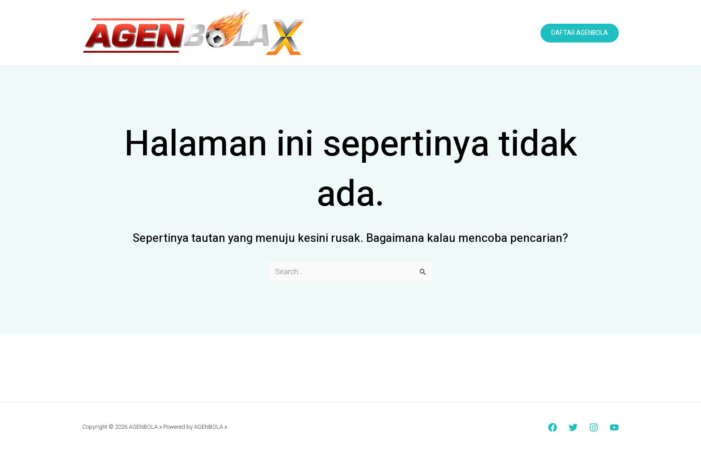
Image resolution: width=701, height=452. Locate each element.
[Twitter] (573, 427)
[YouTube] (614, 427)
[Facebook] (552, 427)
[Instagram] (593, 427)
